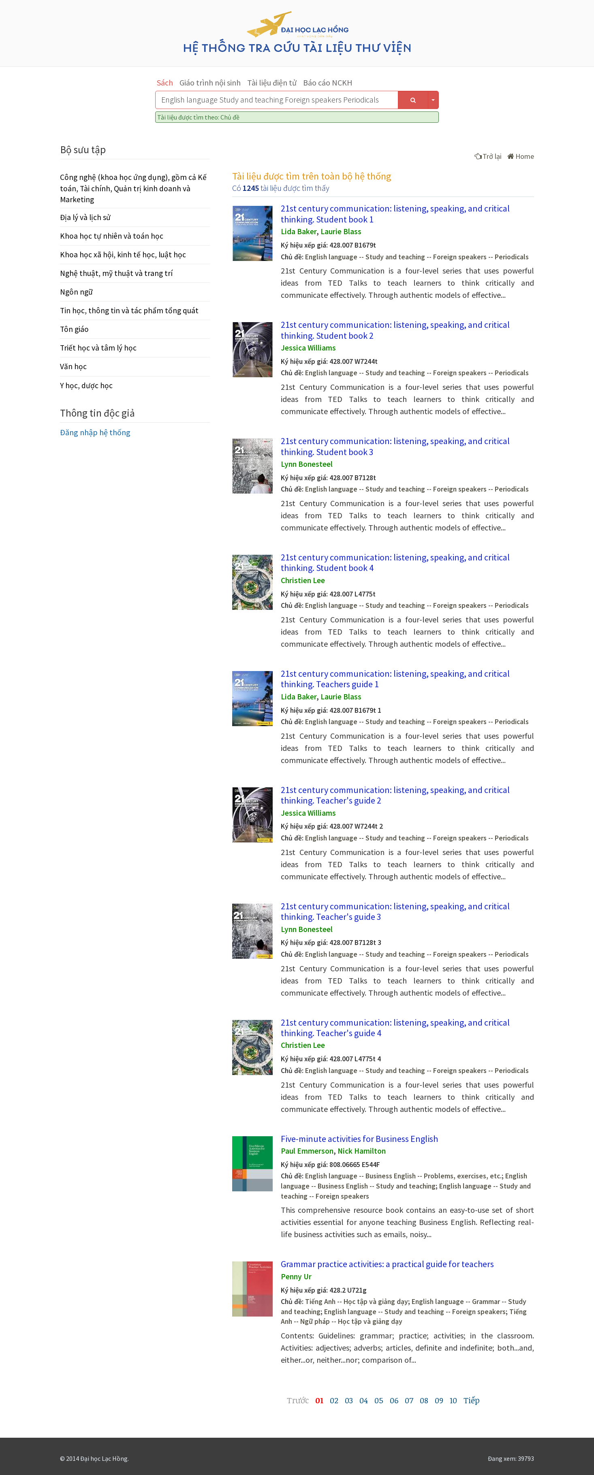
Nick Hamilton (362, 1151)
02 (334, 1400)
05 (378, 1400)
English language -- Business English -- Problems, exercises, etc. (403, 1175)
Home (520, 156)
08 (424, 1400)
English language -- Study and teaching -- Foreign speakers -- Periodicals (417, 256)
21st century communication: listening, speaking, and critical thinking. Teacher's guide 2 (395, 795)
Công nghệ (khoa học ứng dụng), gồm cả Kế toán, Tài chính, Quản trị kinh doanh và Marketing (133, 188)
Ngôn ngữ (76, 292)
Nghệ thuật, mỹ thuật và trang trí (116, 273)
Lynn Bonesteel (307, 464)
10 (453, 1400)
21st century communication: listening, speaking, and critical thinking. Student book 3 (395, 446)
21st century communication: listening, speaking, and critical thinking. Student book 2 (395, 330)
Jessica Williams (308, 348)
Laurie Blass (341, 231)
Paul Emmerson (307, 1151)
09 (439, 1400)
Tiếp (472, 1400)
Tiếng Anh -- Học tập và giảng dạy (356, 1301)
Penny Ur (296, 1276)
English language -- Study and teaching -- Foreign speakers (415, 1311)
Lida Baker (298, 231)
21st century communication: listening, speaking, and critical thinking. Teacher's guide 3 (395, 911)
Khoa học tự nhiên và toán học (111, 236)
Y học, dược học (86, 385)
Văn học (73, 366)
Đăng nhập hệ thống (95, 432)
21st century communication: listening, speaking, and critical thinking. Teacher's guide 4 (395, 1028)
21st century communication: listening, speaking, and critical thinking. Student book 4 (395, 562)
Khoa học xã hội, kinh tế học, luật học (123, 254)
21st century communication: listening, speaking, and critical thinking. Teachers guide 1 (395, 679)
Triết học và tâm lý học (98, 348)
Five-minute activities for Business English (359, 1138)
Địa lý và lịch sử (85, 217)
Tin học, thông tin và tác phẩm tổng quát (129, 310)
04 (363, 1400)
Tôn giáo (74, 329)
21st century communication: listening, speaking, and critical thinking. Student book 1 (395, 213)
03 (349, 1400)
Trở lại (488, 156)
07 (409, 1400)
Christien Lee (303, 580)
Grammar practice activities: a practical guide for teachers (387, 1264)
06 (394, 1400)
